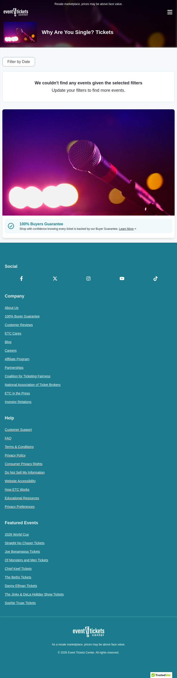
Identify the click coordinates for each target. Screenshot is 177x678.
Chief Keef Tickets (18, 569)
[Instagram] (88, 279)
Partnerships (14, 368)
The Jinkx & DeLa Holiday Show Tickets (34, 594)
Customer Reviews (19, 325)
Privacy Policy (15, 455)
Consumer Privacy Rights (23, 464)
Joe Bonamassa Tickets (22, 551)
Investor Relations (18, 402)
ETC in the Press (17, 393)
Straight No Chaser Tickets (25, 543)
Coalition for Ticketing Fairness (27, 376)
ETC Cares (13, 333)
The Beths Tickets (18, 577)
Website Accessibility (20, 481)
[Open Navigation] (170, 12)
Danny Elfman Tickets (21, 586)
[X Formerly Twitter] (55, 279)
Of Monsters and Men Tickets (26, 560)
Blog (8, 342)
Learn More (127, 229)
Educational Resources (22, 498)
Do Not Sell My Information (25, 472)
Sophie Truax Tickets (20, 603)
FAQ (8, 438)
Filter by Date (18, 62)
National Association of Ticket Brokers (33, 385)
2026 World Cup (17, 534)
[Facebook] (21, 279)
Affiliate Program (17, 359)
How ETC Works (17, 489)
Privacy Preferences (20, 507)
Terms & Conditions (19, 447)
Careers (11, 350)
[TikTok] (155, 279)
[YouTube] (122, 279)
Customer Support (18, 430)
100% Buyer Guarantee (22, 316)
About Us (12, 308)
